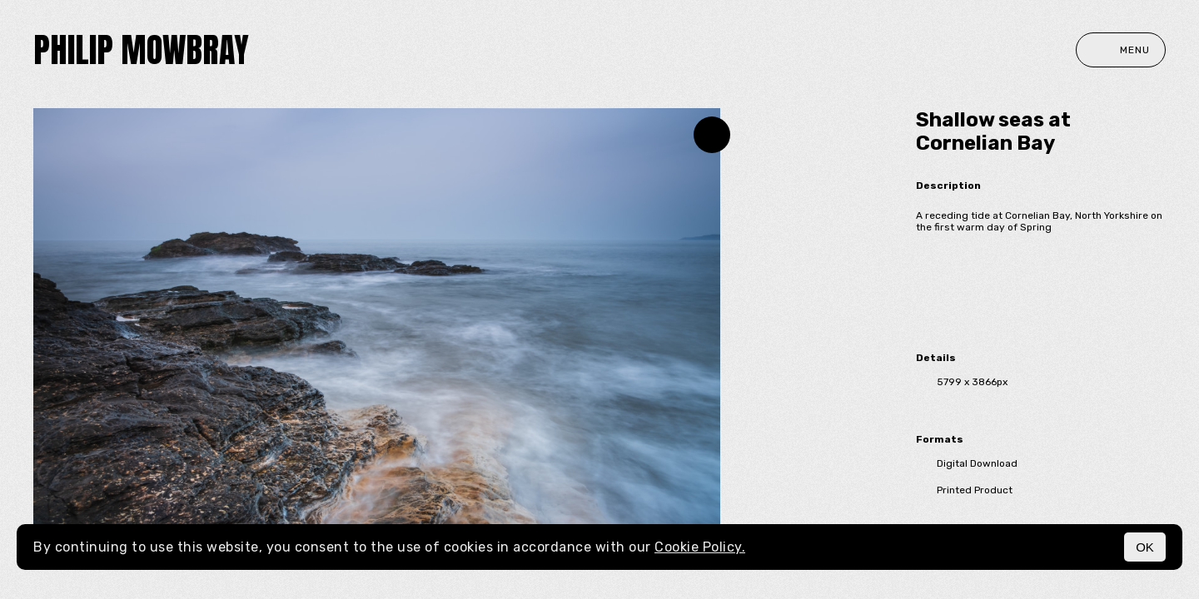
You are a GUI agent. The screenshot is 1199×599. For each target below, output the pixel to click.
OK (1145, 547)
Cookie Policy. (699, 547)
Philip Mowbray (141, 50)
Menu (1121, 50)
